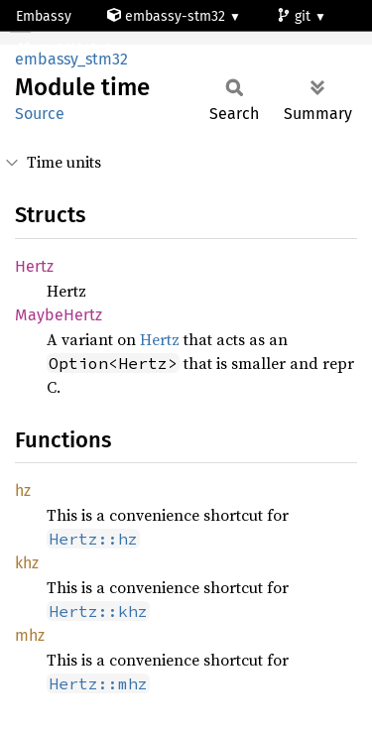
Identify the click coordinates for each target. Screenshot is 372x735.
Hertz (34, 266)
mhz (30, 635)
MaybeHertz (58, 315)
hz (23, 490)
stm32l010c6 (65, 49)
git (295, 16)
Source (39, 113)
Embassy (43, 16)
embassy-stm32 (168, 16)
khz (27, 562)
